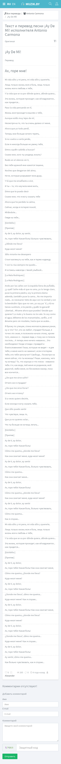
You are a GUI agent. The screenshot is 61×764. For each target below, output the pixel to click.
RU (9, 4)
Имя (4, 699)
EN (13, 4)
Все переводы (12, 13)
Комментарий (9, 720)
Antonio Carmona (33, 13)
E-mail (5, 708)
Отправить (10, 756)
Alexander (10, 675)
